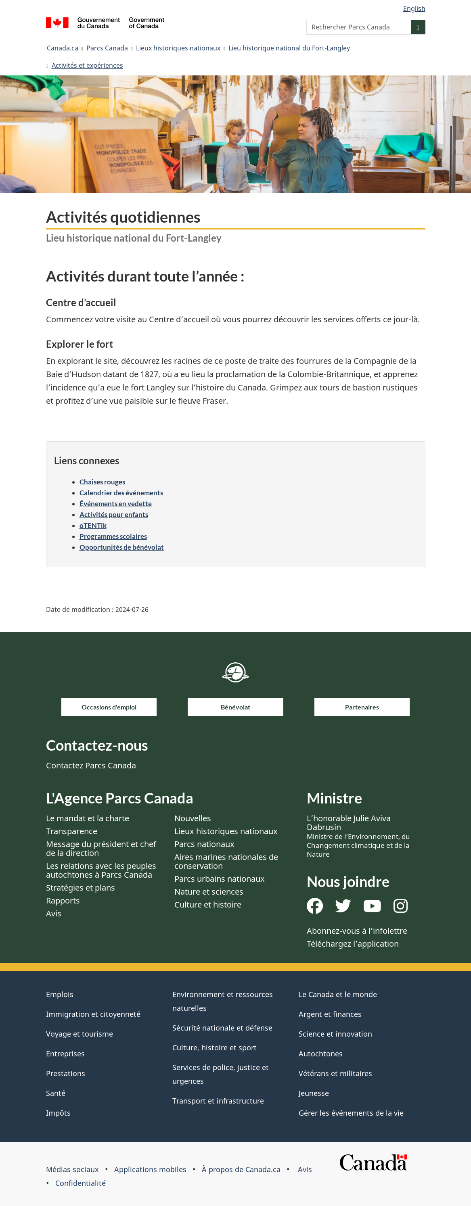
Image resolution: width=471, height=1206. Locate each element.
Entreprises (65, 1053)
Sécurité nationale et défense (222, 1028)
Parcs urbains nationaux (219, 878)
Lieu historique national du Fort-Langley (289, 48)
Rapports (63, 900)
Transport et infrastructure (218, 1101)
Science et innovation (335, 1034)
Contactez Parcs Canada (91, 765)
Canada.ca (62, 48)
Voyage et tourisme (79, 1034)
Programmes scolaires (113, 536)
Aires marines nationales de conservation (226, 861)
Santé (55, 1093)
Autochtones (321, 1053)
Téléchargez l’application (353, 943)
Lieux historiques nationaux (178, 48)
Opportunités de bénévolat (122, 547)
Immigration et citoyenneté (93, 1014)
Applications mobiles (150, 1169)
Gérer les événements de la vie (351, 1113)
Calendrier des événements (121, 492)
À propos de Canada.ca (241, 1169)
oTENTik (93, 525)
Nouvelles (192, 818)
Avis (53, 913)
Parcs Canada (107, 48)
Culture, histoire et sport (214, 1047)
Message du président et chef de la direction (101, 848)
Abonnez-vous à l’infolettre (357, 930)
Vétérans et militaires (335, 1073)
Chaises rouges (102, 482)
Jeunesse (314, 1093)
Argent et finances (330, 1014)
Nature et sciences (208, 891)
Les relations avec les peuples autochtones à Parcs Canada (101, 870)
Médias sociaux (72, 1169)
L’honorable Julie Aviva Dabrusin (358, 836)
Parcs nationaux (204, 844)
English (414, 8)
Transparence (71, 831)
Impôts (58, 1113)
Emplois (59, 994)
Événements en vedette (116, 503)
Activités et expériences (87, 65)
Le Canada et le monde (338, 994)
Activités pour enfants (114, 514)
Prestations (65, 1073)
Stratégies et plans (80, 887)
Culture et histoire (207, 904)
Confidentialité (80, 1183)
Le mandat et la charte (87, 818)
